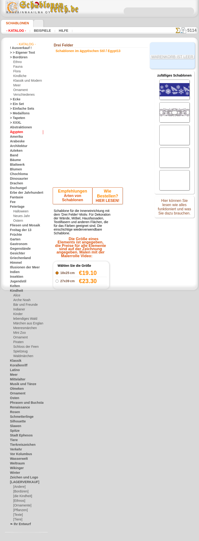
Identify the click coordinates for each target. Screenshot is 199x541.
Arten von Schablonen (73, 196)
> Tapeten (16, 118)
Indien (14, 272)
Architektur (17, 146)
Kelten (14, 286)
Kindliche (19, 76)
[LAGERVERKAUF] (22, 482)
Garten (14, 239)
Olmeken (15, 389)
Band (13, 155)
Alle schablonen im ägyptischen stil (99, 351)
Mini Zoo (19, 333)
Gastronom (17, 244)
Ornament (19, 90)
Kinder (17, 314)
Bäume (14, 160)
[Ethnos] (19, 501)
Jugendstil (16, 281)
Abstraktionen (19, 127)
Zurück (99, 341)
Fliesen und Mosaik (22, 225)
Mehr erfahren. (137, 537)
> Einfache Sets (19, 109)
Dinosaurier (17, 179)
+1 (114, 341)
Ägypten (15, 132)
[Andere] (19, 487)
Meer (16, 85)
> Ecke (14, 99)
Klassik (14, 361)
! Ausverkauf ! (19, 48)
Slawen (14, 426)
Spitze (14, 431)
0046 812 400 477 (110, 396)
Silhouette (16, 421)
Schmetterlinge (19, 417)
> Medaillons (18, 113)
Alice (16, 295)
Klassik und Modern (26, 81)
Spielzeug (19, 351)
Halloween (20, 211)
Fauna (17, 67)
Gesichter (16, 253)
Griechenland (18, 258)
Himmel (15, 263)
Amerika (15, 137)
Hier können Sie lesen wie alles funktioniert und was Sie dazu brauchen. (174, 208)
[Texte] (17, 515)
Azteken (15, 151)
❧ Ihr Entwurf (19, 524)
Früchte (15, 235)
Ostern (17, 221)
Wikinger (15, 468)
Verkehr (15, 449)
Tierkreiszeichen (20, 445)
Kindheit (15, 291)
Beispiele (41, 30)
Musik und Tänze (21, 384)
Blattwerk (16, 165)
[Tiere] (17, 519)
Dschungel (16, 188)
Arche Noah (20, 300)
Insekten (15, 277)
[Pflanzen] (20, 510)
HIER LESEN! (106, 196)
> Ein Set (15, 104)
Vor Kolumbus (19, 454)
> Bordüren (17, 57)
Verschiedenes (22, 95)
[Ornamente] (21, 505)
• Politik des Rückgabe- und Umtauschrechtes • (100, 447)
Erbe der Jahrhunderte (24, 193)
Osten (14, 398)
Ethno (17, 62)
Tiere (13, 440)
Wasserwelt (17, 459)
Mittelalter (17, 379)
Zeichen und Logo (21, 477)
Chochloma (17, 174)
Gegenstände (18, 249)
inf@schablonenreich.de (100, 424)
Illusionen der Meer (22, 267)
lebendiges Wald (23, 319)
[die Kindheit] (22, 496)
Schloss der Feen (24, 347)
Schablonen (15, 23)
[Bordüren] (20, 491)
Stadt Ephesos (19, 435)
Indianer (18, 309)
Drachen (15, 183)
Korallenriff (17, 365)
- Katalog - (16, 30)
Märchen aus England (27, 323)
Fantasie (15, 197)
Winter (14, 473)
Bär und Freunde (24, 305)
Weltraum (16, 463)
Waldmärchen (22, 356)
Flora (16, 71)
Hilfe (62, 30)
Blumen (15, 169)
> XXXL (14, 123)
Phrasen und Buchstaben (26, 403)
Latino (14, 370)
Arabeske (16, 141)
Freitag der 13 (19, 230)
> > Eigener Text (19, 53)
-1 (85, 341)
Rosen (14, 412)
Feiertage (16, 207)
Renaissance (18, 407)
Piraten (18, 342)
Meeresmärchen (23, 328)
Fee (12, 202)
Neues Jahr (20, 216)
